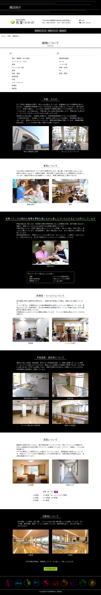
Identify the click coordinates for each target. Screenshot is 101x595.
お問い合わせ (85, 23)
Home (3, 36)
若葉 (9, 36)
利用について (53, 31)
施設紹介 (63, 31)
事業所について (40, 31)
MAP (81, 20)
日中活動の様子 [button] (50, 569)
